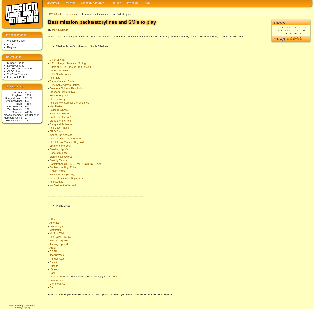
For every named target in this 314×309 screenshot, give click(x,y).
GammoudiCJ (57, 283)
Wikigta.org (26, 308)
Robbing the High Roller (63, 167)
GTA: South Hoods (60, 74)
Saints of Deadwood (61, 156)
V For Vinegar (57, 59)
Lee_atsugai (57, 226)
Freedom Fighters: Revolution (67, 88)
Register (12, 47)
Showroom (53, 2)
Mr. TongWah (57, 233)
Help (147, 2)
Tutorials (115, 2)
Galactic (54, 262)
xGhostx (54, 269)
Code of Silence (59, 152)
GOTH (53, 251)
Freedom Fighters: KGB (63, 91)
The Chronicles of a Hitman (65, 138)
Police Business (59, 109)
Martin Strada (60, 29)
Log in (10, 44)
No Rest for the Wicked (63, 185)
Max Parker (56, 106)
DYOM (53, 14)
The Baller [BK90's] (60, 236)
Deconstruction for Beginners (66, 178)
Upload (70, 2)
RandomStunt (57, 258)
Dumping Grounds (92, 2)
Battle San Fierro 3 (60, 120)
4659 (28, 103)
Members (132, 2)
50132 (28, 92)
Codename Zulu (59, 70)
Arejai (52, 247)
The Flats (55, 77)
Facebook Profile (16, 77)
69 (26, 106)
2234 (28, 95)
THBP (53, 219)
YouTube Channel (17, 74)
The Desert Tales (59, 127)
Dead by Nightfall (59, 149)
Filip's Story (56, 131)
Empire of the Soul (60, 145)
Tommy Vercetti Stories (63, 81)
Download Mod (15, 65)
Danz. (53, 287)
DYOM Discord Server (20, 68)
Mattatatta (55, 229)
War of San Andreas (61, 134)
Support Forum (15, 62)
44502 (28, 112)
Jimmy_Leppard (59, 244)
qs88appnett (32, 114)
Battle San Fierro (59, 113)
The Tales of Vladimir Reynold (67, 142)
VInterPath (56, 276)
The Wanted (56, 181)
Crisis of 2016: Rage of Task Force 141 (72, 66)
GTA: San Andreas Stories (65, 84)
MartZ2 (117, 276)
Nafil (52, 272)
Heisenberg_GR (59, 240)
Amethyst (54, 222)
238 (27, 109)
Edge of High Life (59, 95)
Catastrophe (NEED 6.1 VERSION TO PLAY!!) (76, 163)
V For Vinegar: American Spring (68, 63)
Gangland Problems (61, 124)
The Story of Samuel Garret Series (69, 102)
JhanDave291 (57, 254)
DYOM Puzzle (58, 170)
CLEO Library (15, 71)
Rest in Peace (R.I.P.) (62, 174)
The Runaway (57, 99)
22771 (28, 98)
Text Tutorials (67, 14)
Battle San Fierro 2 (60, 117)
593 (27, 100)
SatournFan (56, 280)
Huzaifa (54, 265)
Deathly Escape (59, 160)
